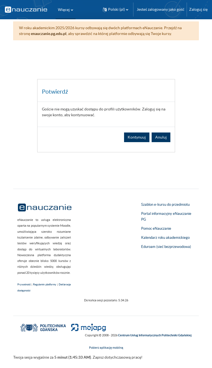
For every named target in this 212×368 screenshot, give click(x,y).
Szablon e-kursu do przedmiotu (165, 204)
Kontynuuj (137, 137)
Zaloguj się (198, 9)
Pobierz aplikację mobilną (106, 347)
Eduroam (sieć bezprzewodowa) (166, 247)
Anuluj (161, 137)
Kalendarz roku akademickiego (165, 238)
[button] (115, 9)
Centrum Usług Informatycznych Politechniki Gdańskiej (155, 335)
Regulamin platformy (44, 284)
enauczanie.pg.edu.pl (48, 33)
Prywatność (24, 284)
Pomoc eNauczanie (156, 228)
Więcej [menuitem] (64, 9)
